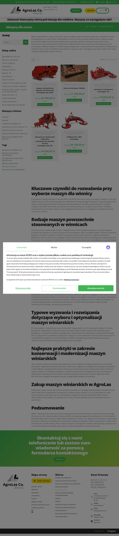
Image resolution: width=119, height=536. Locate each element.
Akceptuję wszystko (95, 288)
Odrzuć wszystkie (23, 288)
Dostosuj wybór (59, 288)
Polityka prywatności (71, 280)
